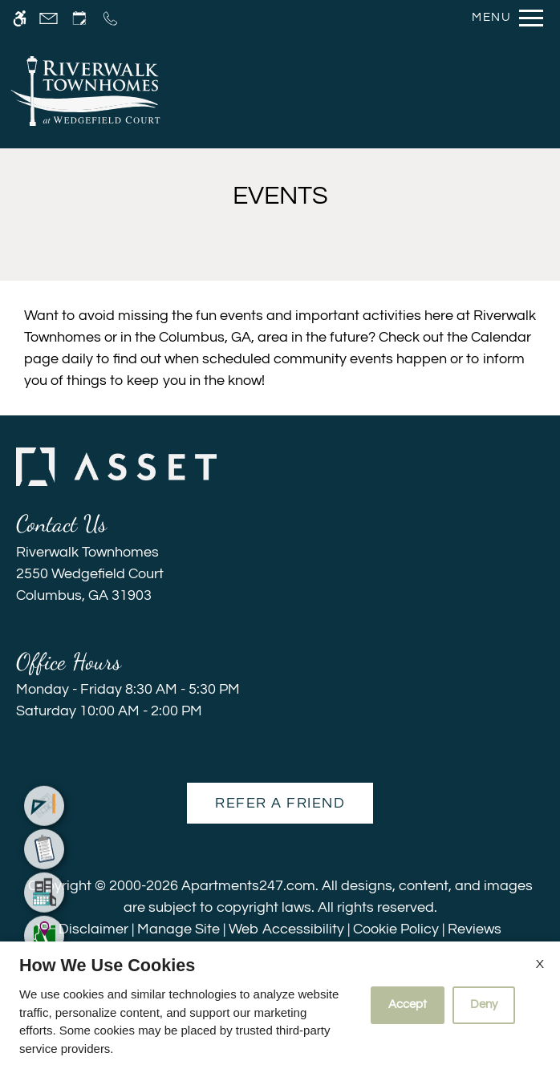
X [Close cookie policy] (540, 964)
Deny (483, 1004)
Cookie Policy (396, 929)
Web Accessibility (286, 929)
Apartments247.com (248, 885)
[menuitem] (44, 784)
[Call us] (110, 18)
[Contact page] (48, 18)
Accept (407, 1004)
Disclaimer (93, 929)
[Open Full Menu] (503, 18)
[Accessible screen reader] (20, 18)
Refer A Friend (280, 803)
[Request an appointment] (79, 18)
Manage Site (178, 929)
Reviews (474, 929)
